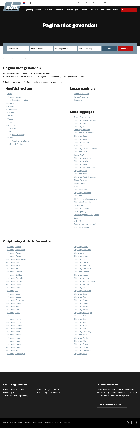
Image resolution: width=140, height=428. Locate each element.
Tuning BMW (79, 155)
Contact (94, 10)
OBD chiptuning (80, 212)
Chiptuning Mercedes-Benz (84, 281)
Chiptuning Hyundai (14, 328)
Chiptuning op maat (32, 10)
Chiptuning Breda (80, 136)
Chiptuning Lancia (81, 247)
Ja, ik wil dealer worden (110, 404)
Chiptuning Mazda (81, 275)
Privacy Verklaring (81, 97)
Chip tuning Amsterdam (83, 202)
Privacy (56, 422)
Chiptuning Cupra (13, 288)
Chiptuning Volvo (80, 354)
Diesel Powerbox (81, 180)
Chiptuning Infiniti (14, 335)
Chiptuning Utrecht (81, 174)
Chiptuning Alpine (14, 256)
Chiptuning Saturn (80, 319)
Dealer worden (128, 10)
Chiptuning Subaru (81, 335)
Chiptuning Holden (14, 319)
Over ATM (103, 3)
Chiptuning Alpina (14, 253)
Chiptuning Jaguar (14, 344)
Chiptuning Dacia (13, 294)
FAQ (110, 3)
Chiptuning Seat (80, 322)
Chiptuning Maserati (81, 272)
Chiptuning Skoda (80, 325)
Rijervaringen (72, 10)
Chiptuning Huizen (81, 164)
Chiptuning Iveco (13, 341)
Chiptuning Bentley (14, 272)
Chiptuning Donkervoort (16, 300)
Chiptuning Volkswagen (83, 351)
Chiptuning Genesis (14, 316)
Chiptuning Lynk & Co (82, 262)
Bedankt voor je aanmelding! (85, 224)
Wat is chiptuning (18, 135)
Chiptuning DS (12, 291)
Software (47, 10)
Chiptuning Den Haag (82, 161)
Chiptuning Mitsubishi (82, 291)
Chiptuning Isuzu (13, 338)
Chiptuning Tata (80, 341)
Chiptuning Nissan (81, 294)
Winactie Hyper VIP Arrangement (86, 215)
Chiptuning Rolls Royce (83, 313)
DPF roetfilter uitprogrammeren (86, 199)
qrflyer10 (77, 221)
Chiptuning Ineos (13, 332)
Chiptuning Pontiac (81, 303)
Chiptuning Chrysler (14, 281)
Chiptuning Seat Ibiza (82, 123)
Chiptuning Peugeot (81, 300)
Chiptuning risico (80, 171)
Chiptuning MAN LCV (82, 265)
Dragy (76, 218)
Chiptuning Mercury (81, 284)
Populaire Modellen (81, 94)
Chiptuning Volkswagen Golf (85, 133)
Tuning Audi (78, 145)
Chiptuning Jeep (13, 347)
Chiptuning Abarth (14, 247)
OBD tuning (78, 205)
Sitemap (27, 422)
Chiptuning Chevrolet (15, 278)
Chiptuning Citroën (14, 284)
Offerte (124, 49)
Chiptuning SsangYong (82, 332)
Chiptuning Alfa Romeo (16, 250)
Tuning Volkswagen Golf (83, 117)
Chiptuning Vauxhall (81, 347)
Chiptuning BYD (13, 269)
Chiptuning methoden (20, 100)
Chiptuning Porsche (81, 306)
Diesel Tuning (79, 183)
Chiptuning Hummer (14, 325)
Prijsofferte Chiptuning (20, 141)
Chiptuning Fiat (13, 306)
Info (109, 49)
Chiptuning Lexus (80, 253)
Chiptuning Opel (80, 297)
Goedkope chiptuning (82, 130)
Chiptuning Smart (80, 328)
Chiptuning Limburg (81, 208)
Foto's (95, 3)
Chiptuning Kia (12, 351)
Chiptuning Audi (13, 262)
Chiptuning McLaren (81, 278)
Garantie (84, 10)
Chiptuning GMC (13, 313)
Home (74, 3)
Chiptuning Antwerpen (82, 158)
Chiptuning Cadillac (14, 275)
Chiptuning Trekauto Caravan (85, 120)
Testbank (59, 10)
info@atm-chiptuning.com (52, 393)
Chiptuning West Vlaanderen (85, 177)
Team (14, 128)
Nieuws (80, 3)
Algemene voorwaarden (42, 422)
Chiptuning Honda (14, 322)
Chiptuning (78, 196)
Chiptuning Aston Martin (16, 259)
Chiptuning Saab (80, 316)
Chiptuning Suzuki (81, 338)
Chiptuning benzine (81, 142)
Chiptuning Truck (80, 127)
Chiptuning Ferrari (14, 303)
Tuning (76, 186)
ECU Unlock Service (81, 227)
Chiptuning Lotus (80, 259)
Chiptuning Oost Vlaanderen (84, 167)
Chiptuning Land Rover (82, 250)
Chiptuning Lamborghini (16, 354)
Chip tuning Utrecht (81, 190)
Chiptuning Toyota (81, 344)
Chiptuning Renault (81, 310)
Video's (88, 3)
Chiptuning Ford (13, 310)
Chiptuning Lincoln (81, 256)
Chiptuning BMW (80, 139)
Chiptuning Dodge (14, 297)
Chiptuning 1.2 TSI (81, 152)
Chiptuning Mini (80, 288)
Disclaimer (78, 100)
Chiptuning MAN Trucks (83, 269)
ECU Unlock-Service (109, 10)
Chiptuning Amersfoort (82, 193)
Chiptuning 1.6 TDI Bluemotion (85, 149)
